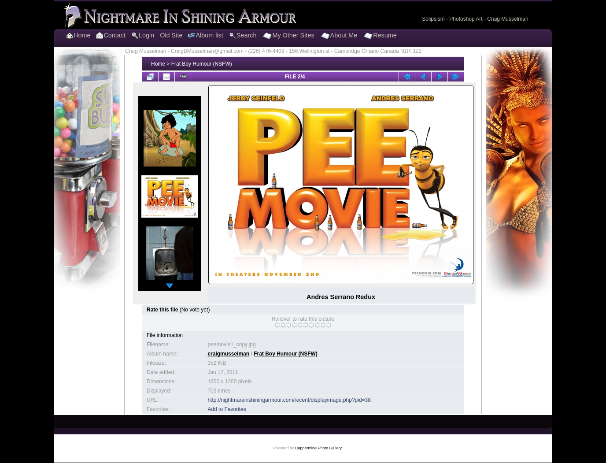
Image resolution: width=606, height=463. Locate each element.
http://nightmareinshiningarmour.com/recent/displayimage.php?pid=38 (289, 400)
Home (158, 64)
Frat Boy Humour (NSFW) (201, 64)
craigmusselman (228, 354)
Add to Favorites (226, 409)
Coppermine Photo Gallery (318, 448)
